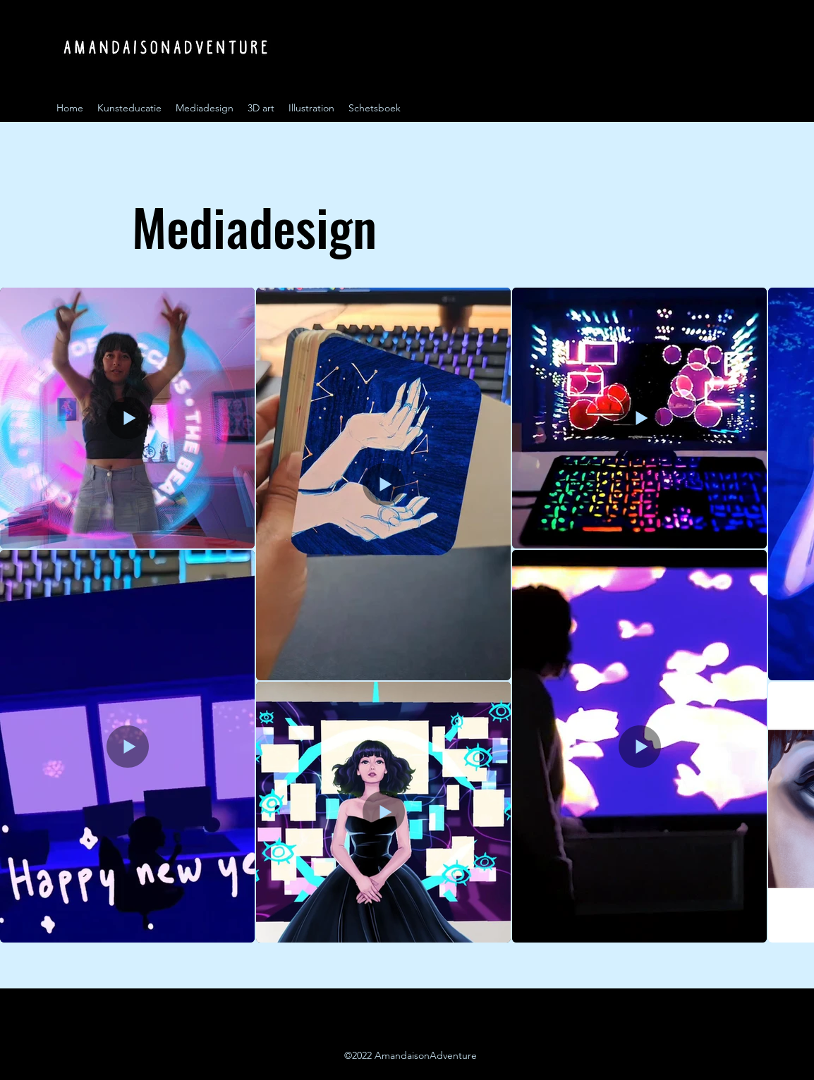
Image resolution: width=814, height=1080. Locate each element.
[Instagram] (729, 108)
